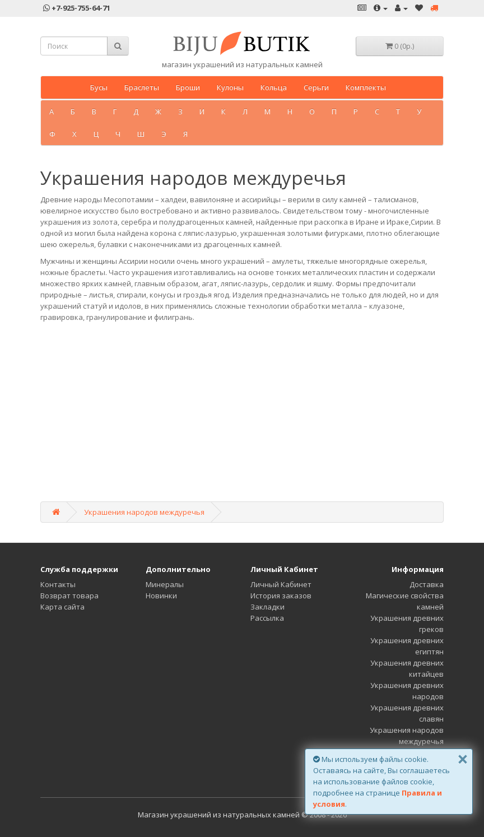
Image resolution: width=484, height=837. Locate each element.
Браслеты (141, 87)
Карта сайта (62, 607)
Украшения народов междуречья (144, 512)
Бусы (99, 87)
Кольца (273, 87)
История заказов (280, 595)
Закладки (267, 607)
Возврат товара (69, 595)
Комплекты (366, 87)
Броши (188, 87)
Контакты (58, 584)
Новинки (161, 595)
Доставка (426, 584)
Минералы (165, 584)
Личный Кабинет (280, 584)
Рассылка (267, 618)
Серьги (316, 87)
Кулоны (230, 87)
